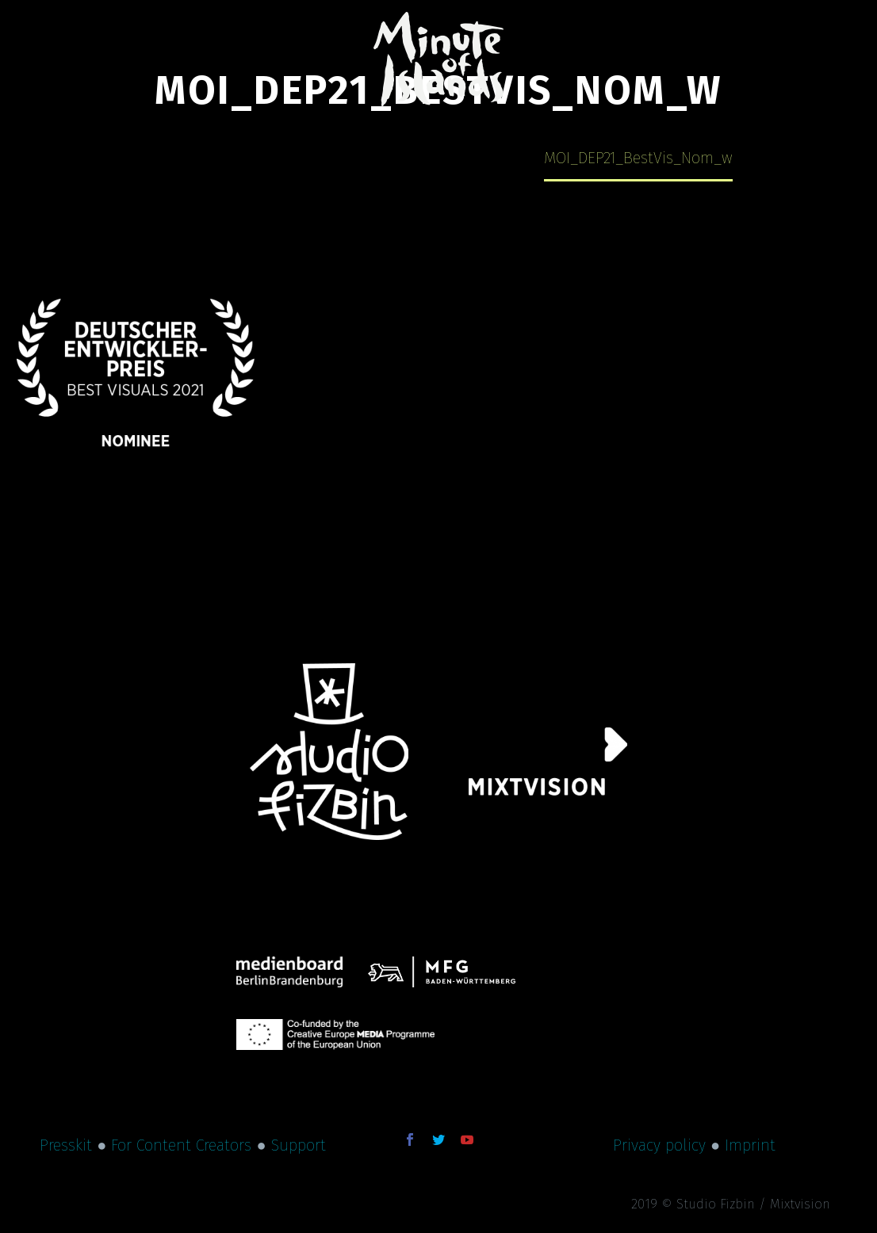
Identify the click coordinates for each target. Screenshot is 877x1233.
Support (298, 1145)
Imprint (750, 1145)
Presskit (66, 1145)
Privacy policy (659, 1145)
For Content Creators (181, 1145)
